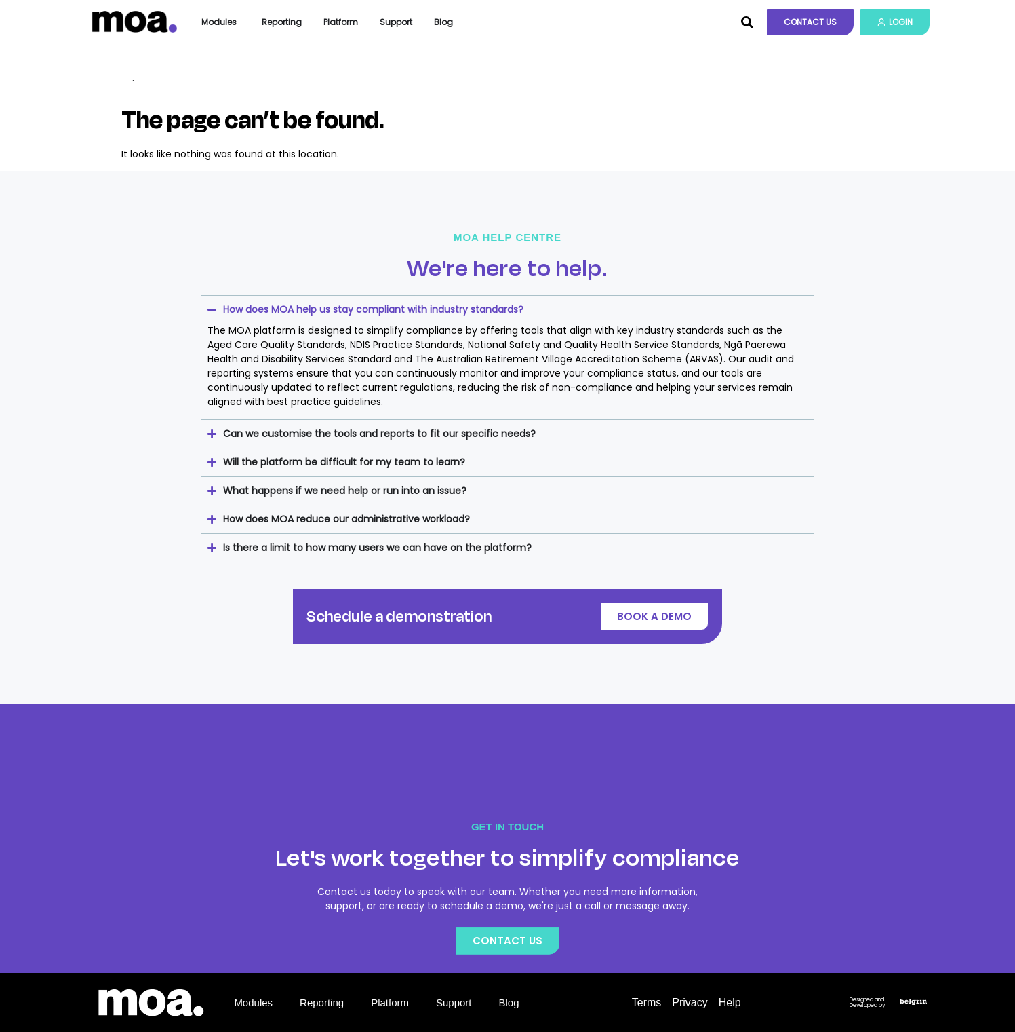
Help (730, 1002)
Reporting (322, 1002)
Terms (647, 1002)
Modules (253, 1002)
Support (454, 1002)
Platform (390, 1002)
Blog (509, 1002)
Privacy (689, 1002)
